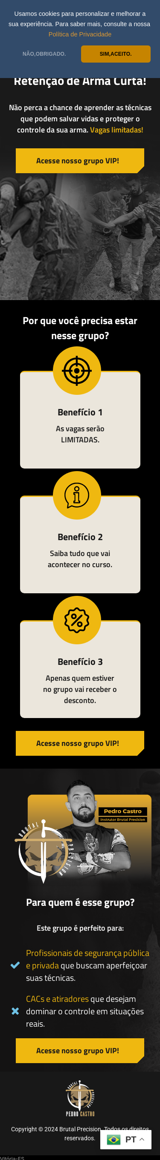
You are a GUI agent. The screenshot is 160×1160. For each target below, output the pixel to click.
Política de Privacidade (80, 34)
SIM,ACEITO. (116, 54)
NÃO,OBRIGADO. (44, 54)
